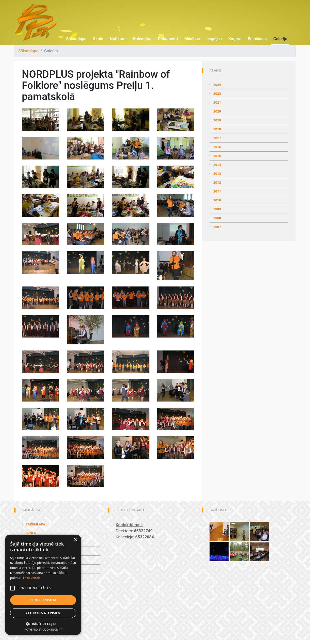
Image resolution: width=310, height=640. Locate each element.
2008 (217, 218)
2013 (217, 173)
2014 (217, 165)
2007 (217, 227)
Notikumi (118, 38)
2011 (217, 191)
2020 (217, 111)
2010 (217, 200)
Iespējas (214, 38)
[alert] (43, 585)
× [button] (75, 540)
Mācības (192, 38)
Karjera (235, 38)
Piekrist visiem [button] (43, 600)
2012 (217, 182)
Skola (98, 38)
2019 (217, 120)
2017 (217, 138)
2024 (217, 85)
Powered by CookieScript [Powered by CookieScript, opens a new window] (43, 629)
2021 (217, 102)
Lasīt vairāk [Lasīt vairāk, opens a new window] (31, 578)
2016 (217, 147)
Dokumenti (168, 38)
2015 (217, 156)
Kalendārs (142, 38)
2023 (217, 93)
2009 (217, 209)
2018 (217, 129)
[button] (43, 623)
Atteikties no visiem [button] (43, 613)
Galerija (280, 38)
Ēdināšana (257, 38)
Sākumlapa (76, 38)
